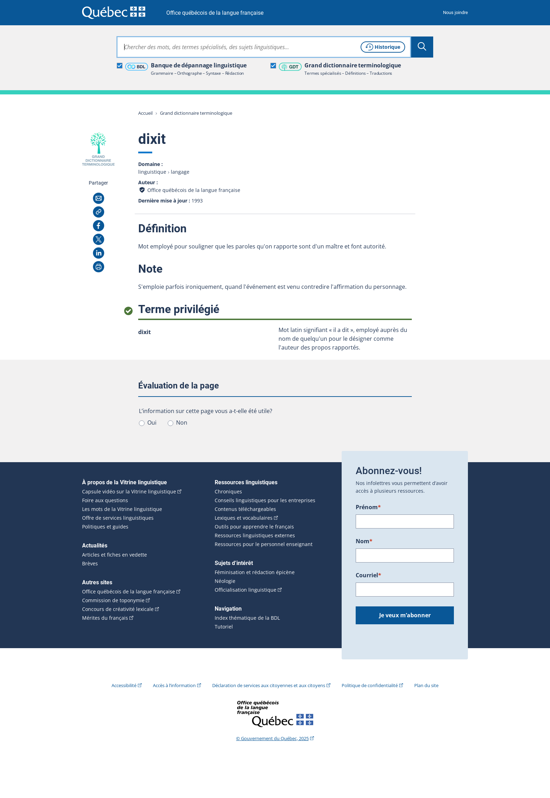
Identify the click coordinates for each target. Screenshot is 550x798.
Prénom (368, 507)
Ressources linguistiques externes (255, 535)
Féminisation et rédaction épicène (255, 572)
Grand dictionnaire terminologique (196, 113)
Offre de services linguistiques (118, 518)
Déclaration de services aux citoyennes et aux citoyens (268, 685)
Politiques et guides (105, 527)
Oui (151, 422)
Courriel (368, 575)
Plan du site (426, 685)
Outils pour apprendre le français (254, 527)
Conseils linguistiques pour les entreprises (265, 500)
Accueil (145, 113)
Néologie (225, 581)
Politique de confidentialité (370, 685)
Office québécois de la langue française (214, 12)
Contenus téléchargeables (245, 509)
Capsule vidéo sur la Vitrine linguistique (129, 491)
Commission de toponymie (113, 600)
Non (181, 422)
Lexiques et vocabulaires (244, 518)
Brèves (90, 563)
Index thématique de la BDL (247, 618)
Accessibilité (124, 685)
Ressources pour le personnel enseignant (264, 544)
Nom (364, 541)
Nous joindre (455, 12)
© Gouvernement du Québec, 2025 (272, 738)
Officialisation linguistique (245, 590)
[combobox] (264, 47)
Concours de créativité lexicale (118, 609)
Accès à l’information (174, 685)
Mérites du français (105, 618)
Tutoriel (224, 627)
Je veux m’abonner (405, 615)
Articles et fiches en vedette (114, 555)
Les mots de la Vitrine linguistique (122, 509)
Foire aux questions (105, 500)
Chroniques (228, 491)
